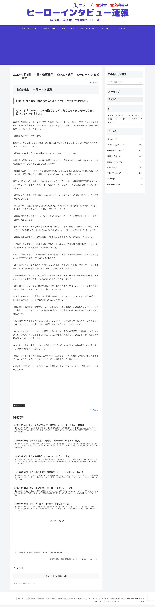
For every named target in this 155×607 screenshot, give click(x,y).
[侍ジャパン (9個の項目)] (125, 122)
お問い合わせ (99, 604)
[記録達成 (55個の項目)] (137, 115)
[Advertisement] (77, 49)
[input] (125, 82)
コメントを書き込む (56, 578)
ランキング (108, 601)
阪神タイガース (65, 601)
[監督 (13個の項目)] (137, 119)
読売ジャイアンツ (52, 601)
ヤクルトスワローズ (95, 601)
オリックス (117, 601)
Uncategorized (88, 604)
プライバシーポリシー (113, 604)
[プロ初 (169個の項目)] (112, 115)
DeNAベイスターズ (79, 601)
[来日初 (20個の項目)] (125, 119)
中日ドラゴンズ (19, 405)
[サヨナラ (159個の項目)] (124, 115)
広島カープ (39, 601)
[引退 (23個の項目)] (112, 119)
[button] (141, 82)
